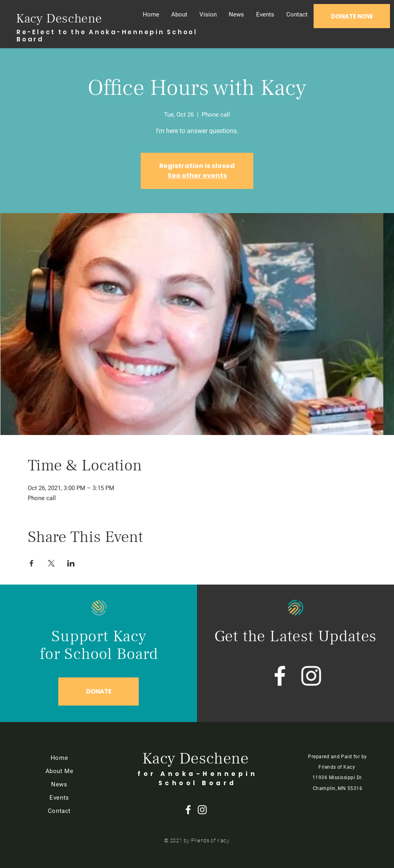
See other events (197, 175)
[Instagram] (311, 676)
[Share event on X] (51, 563)
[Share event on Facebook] (31, 563)
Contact (59, 811)
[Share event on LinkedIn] (71, 563)
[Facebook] (280, 676)
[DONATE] (98, 691)
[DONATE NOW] (352, 16)
